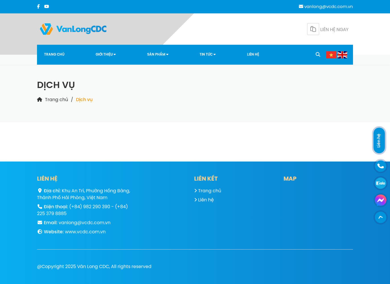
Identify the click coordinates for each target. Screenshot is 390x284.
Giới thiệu (106, 54)
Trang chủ (54, 54)
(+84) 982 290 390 (89, 207)
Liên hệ (253, 54)
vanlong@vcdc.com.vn (326, 7)
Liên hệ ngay (327, 29)
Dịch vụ (84, 99)
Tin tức (208, 54)
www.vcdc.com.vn (85, 232)
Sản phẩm (158, 54)
